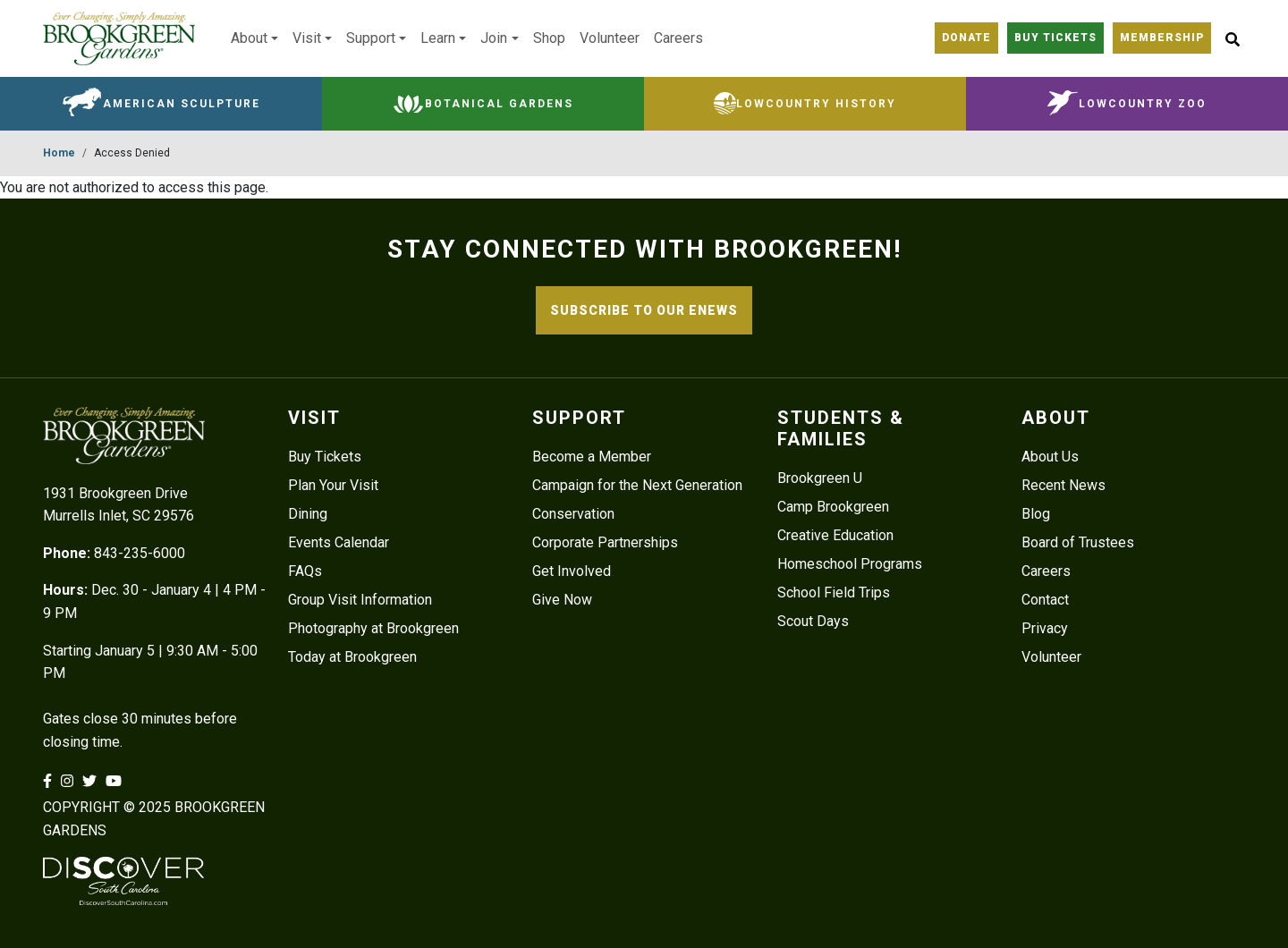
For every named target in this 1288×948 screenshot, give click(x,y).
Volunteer (610, 38)
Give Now (562, 599)
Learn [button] (437, 38)
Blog (1035, 513)
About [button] (249, 38)
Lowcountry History (816, 103)
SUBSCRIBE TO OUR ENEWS (644, 310)
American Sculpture (181, 103)
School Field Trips (833, 592)
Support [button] (370, 38)
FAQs (305, 571)
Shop (549, 38)
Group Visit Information (360, 599)
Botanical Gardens (499, 103)
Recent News (1063, 485)
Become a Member (591, 456)
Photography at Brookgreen (373, 628)
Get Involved (571, 571)
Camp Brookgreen (833, 506)
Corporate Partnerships (605, 542)
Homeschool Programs (849, 563)
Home (59, 153)
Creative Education (835, 535)
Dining (307, 513)
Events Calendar (338, 542)
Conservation (573, 513)
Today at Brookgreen (352, 656)
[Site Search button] (1232, 38)
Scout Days (813, 621)
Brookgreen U (819, 478)
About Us (1050, 456)
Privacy (1044, 628)
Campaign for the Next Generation (637, 485)
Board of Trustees (1077, 542)
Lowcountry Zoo (1143, 103)
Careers (678, 38)
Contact (1045, 599)
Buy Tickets (324, 456)
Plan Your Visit (333, 485)
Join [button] (493, 38)
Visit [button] (306, 38)
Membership (1162, 37)
